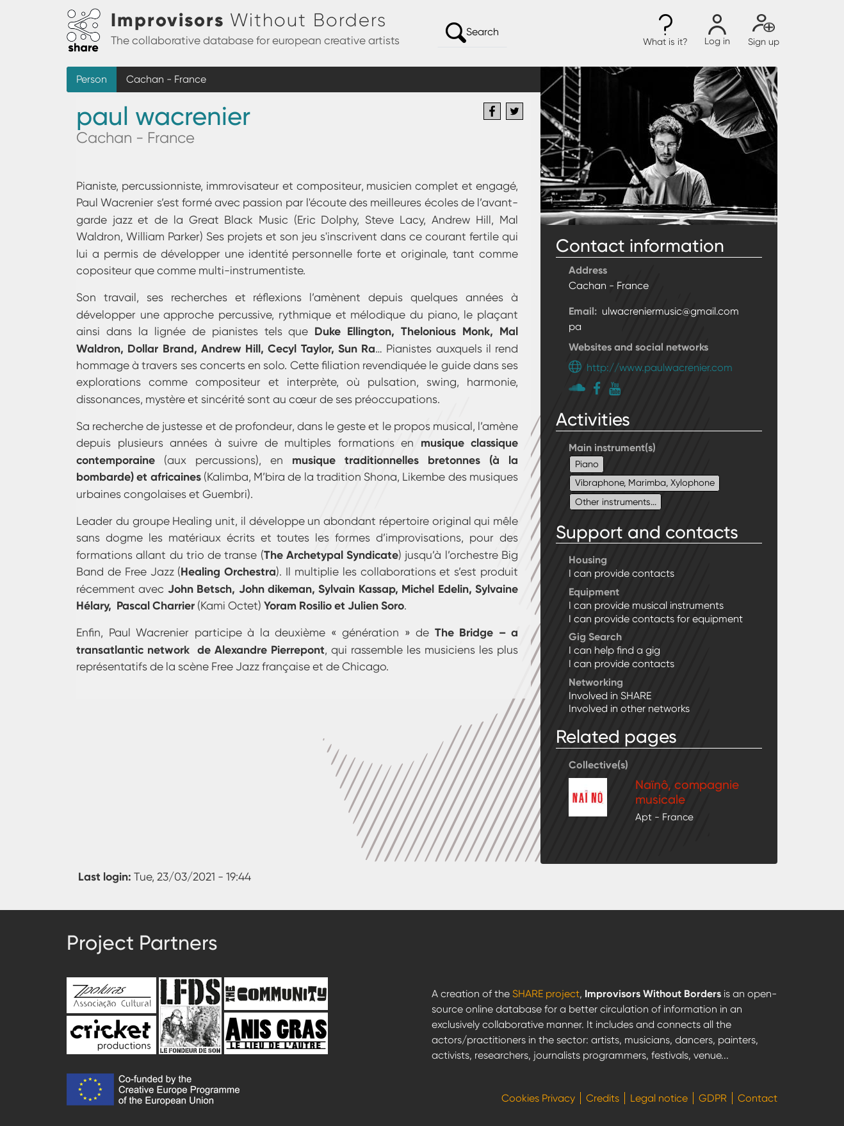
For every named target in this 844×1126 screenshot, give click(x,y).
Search (472, 32)
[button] (665, 30)
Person (91, 79)
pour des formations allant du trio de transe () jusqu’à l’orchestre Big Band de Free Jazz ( (297, 554)
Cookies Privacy (538, 1098)
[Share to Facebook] (492, 111)
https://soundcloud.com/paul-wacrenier (578, 387)
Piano (587, 464)
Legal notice (659, 1098)
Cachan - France (166, 79)
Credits (602, 1098)
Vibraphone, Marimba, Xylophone (645, 482)
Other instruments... (615, 502)
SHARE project (546, 994)
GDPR (713, 1098)
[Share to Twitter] (514, 111)
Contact (757, 1098)
